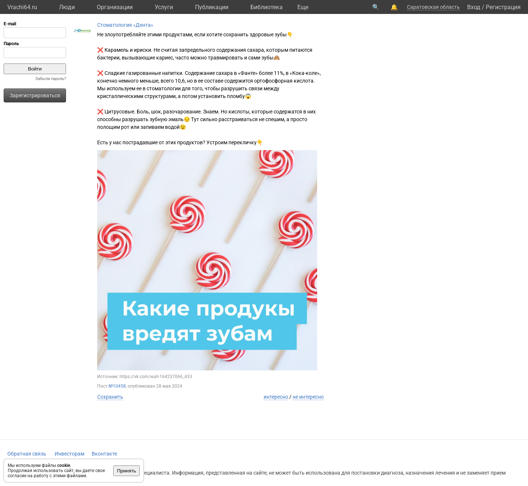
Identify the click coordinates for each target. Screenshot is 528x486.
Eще (302, 7)
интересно (276, 397)
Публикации (211, 7)
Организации (115, 7)
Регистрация (503, 7)
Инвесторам (69, 454)
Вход (473, 7)
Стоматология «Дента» (125, 25)
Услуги (164, 7)
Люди (67, 7)
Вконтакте (104, 454)
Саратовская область (433, 7)
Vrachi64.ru (22, 7)
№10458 (117, 386)
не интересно (308, 397)
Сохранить (110, 397)
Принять (126, 471)
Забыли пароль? (50, 78)
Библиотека (266, 7)
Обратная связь (26, 454)
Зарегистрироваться (35, 95)
